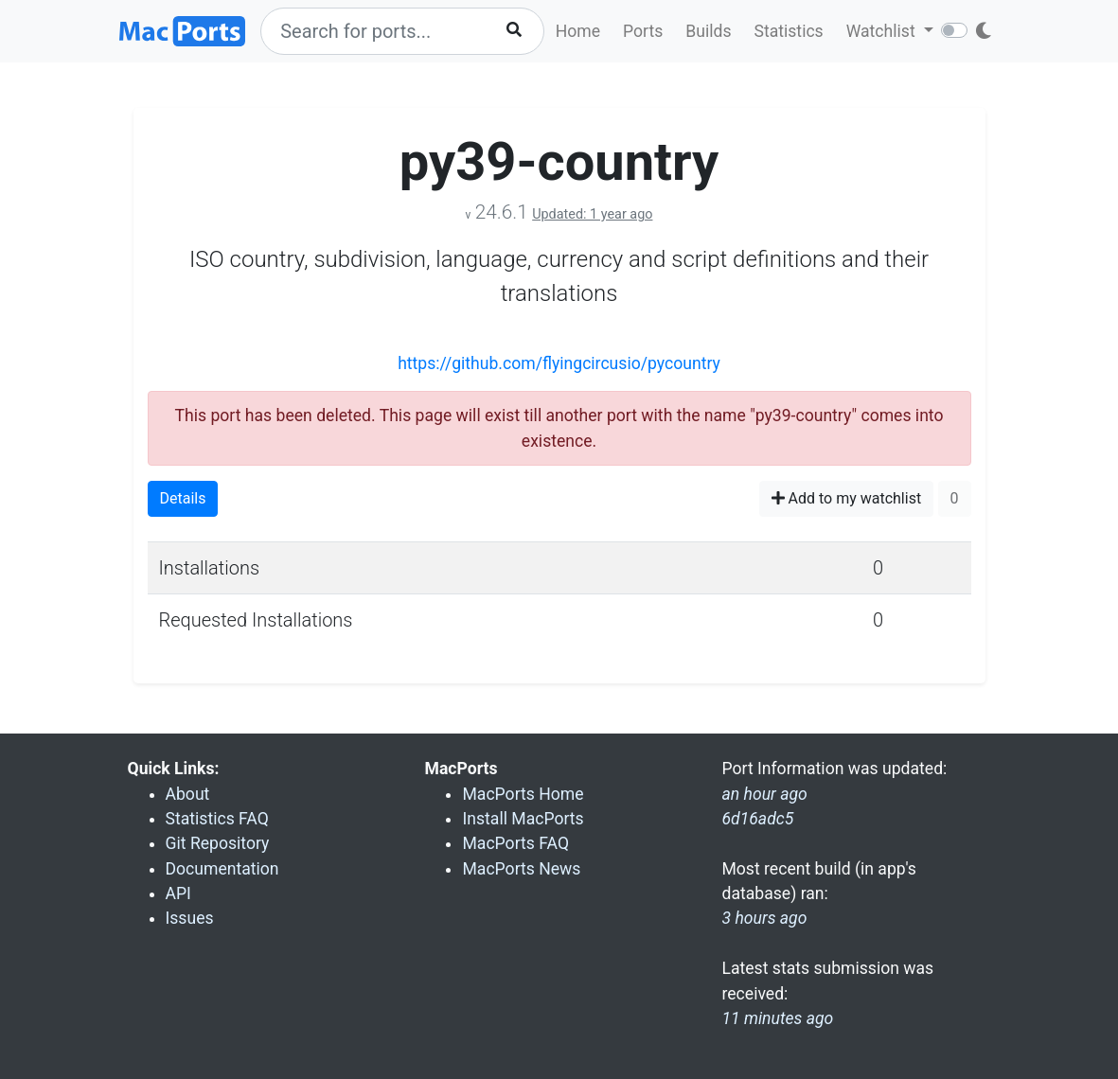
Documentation (222, 868)
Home (578, 31)
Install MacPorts (522, 818)
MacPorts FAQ (515, 843)
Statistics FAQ (217, 818)
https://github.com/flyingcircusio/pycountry (559, 363)
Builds (708, 31)
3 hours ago (764, 918)
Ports (643, 31)
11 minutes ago (777, 1018)
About (188, 794)
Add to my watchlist (847, 498)
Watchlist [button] (882, 31)
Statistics (788, 31)
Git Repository (218, 843)
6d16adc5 (757, 818)
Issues (190, 918)
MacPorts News (521, 868)
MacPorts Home (522, 794)
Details (183, 498)
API (178, 893)
